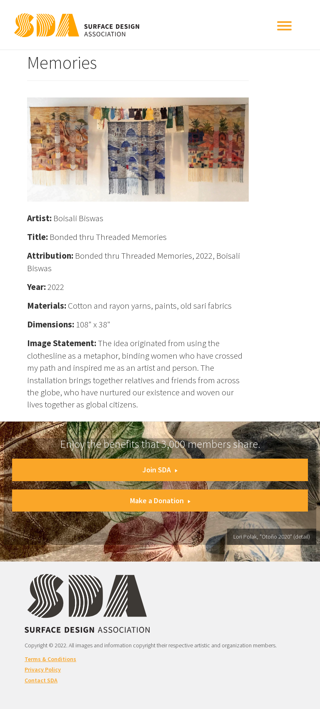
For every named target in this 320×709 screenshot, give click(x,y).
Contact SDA (41, 680)
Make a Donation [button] (160, 500)
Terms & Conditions (50, 659)
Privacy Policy (43, 669)
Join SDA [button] (160, 469)
